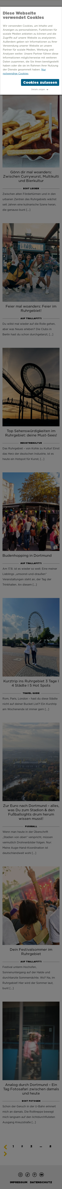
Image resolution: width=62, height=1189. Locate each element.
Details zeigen (38, 89)
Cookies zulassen (40, 82)
